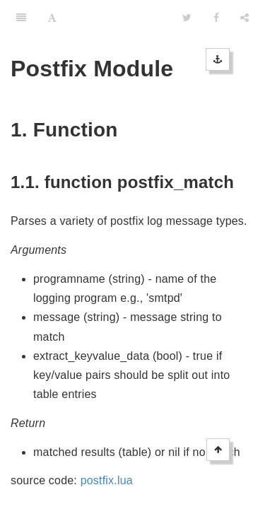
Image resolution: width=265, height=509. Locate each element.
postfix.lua (107, 480)
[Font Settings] (52, 17)
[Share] (244, 17)
